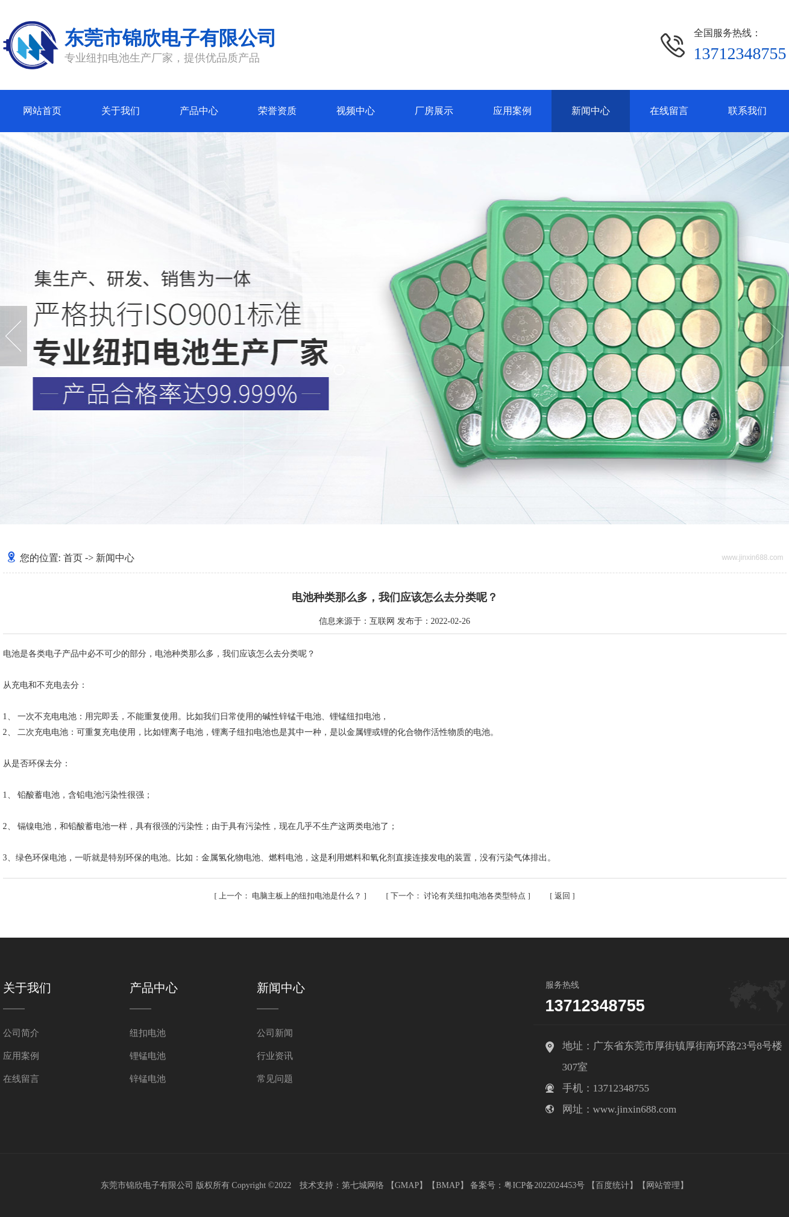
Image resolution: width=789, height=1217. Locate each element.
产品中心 (199, 111)
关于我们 (120, 111)
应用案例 (512, 111)
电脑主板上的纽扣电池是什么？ (291, 895)
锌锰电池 (148, 1079)
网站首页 (42, 111)
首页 (73, 558)
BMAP (448, 1185)
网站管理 (663, 1185)
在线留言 (669, 111)
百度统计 (612, 1185)
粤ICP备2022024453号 (544, 1185)
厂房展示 (434, 111)
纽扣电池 (148, 1033)
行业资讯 (275, 1056)
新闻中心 (590, 111)
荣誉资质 (277, 111)
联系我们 (747, 111)
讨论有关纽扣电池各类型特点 (459, 895)
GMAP (407, 1185)
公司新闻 (275, 1033)
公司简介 (21, 1033)
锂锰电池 (148, 1056)
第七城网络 (363, 1185)
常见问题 (275, 1079)
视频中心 (355, 111)
